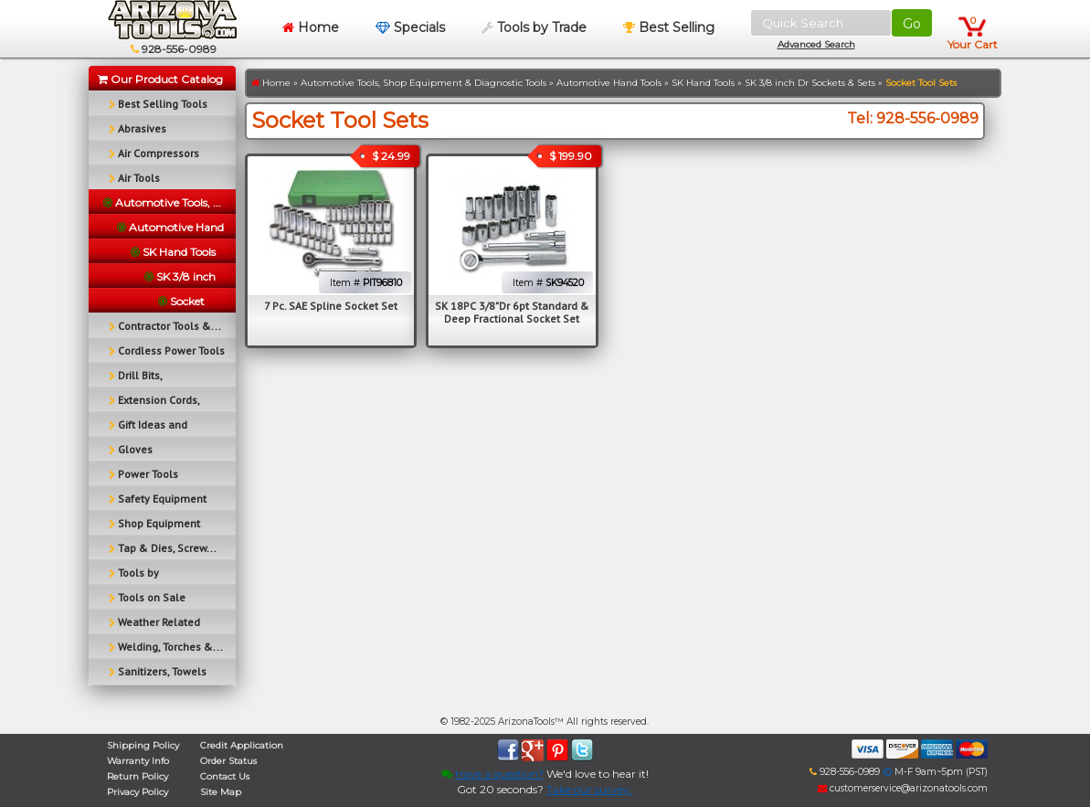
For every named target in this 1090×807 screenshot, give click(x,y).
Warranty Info (138, 761)
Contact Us (224, 776)
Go (912, 24)
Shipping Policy (143, 745)
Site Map (220, 792)
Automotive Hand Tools (608, 83)
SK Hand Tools (703, 83)
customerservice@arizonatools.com (903, 788)
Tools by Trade (534, 27)
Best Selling (668, 27)
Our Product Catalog (160, 79)
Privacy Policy (137, 792)
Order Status (228, 761)
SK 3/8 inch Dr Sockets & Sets (810, 83)
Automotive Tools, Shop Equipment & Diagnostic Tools (423, 83)
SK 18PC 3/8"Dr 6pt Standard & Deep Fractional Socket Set (512, 312)
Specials (410, 27)
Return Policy (137, 776)
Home (310, 27)
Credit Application (241, 745)
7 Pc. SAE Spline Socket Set (330, 306)
